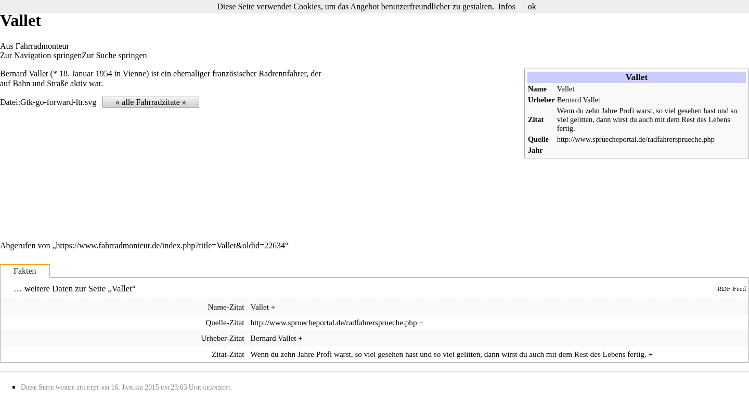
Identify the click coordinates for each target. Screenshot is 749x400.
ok (532, 6)
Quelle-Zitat (224, 322)
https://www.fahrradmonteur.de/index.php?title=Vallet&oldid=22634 (170, 245)
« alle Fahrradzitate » (150, 102)
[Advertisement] (429, 149)
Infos (506, 6)
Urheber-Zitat (222, 338)
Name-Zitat (226, 306)
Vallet (566, 89)
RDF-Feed (731, 288)
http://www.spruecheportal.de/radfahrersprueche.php (636, 139)
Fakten (25, 270)
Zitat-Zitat (228, 354)
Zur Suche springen (114, 55)
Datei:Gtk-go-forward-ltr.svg (48, 102)
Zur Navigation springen (41, 55)
